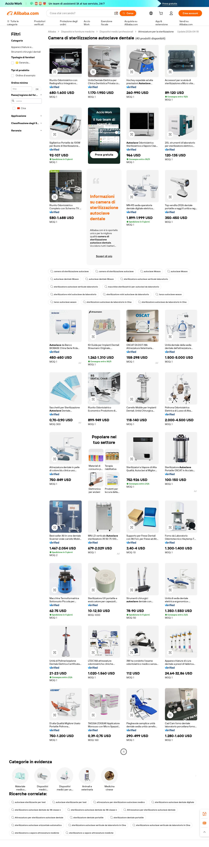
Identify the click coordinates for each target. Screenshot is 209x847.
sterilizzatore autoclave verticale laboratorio (144, 279)
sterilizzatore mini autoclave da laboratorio (73, 294)
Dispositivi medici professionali (116, 31)
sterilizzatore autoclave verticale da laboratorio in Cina (97, 825)
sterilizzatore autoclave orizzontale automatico (36, 825)
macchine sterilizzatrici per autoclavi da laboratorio (131, 286)
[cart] (161, 13)
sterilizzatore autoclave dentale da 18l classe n (36, 809)
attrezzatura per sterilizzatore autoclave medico (119, 802)
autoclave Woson (150, 271)
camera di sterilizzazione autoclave (69, 271)
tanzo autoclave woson (169, 294)
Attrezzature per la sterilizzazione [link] (156, 31)
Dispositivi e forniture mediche (77, 31)
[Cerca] (128, 13)
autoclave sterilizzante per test (28, 802)
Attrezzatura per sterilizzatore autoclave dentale (149, 809)
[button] (116, 13)
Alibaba (52, 31)
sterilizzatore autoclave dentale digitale (172, 802)
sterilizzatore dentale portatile (86, 817)
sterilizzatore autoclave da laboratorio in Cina (107, 302)
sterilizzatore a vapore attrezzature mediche (35, 832)
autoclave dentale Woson (64, 279)
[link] (204, 813)
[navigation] (26, 392)
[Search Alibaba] (80, 13)
